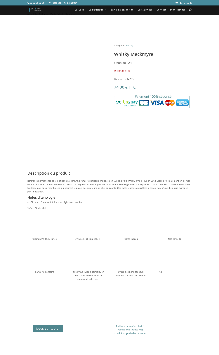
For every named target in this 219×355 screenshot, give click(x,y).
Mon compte (178, 10)
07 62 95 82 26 (169, 271)
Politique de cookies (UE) (130, 329)
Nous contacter (48, 328)
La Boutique (96, 10)
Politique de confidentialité (130, 326)
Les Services (145, 10)
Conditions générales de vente (130, 333)
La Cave (80, 10)
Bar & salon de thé (122, 10)
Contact (161, 10)
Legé (146, 310)
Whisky (129, 45)
